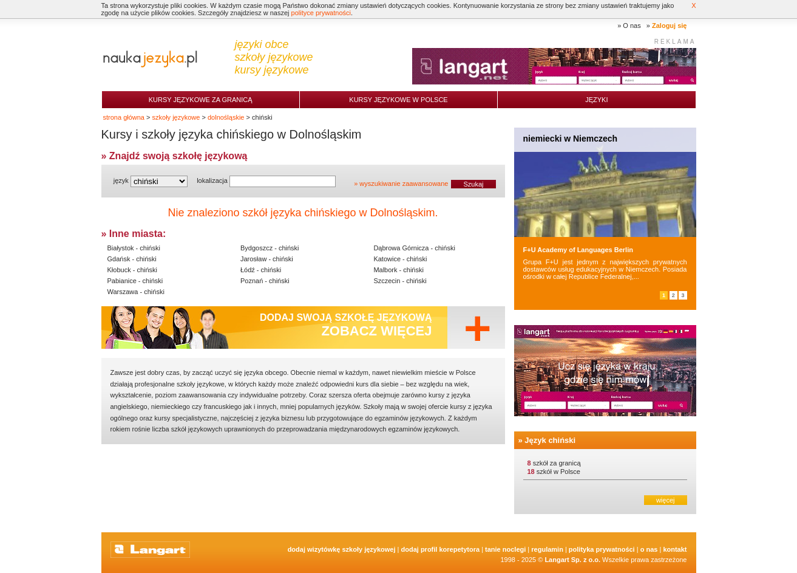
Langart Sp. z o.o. (572, 559)
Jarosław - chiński (266, 258)
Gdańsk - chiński (132, 258)
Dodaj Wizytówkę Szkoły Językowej (342, 549)
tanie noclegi (505, 549)
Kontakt (675, 549)
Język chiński (549, 440)
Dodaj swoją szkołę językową (346, 325)
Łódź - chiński (260, 269)
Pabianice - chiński (135, 280)
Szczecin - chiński (399, 280)
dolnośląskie (226, 117)
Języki (596, 99)
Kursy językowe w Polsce (398, 99)
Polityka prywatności (602, 549)
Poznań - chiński (265, 280)
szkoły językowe (176, 117)
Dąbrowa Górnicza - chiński (414, 248)
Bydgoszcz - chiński (269, 248)
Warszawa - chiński (135, 291)
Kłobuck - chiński (132, 269)
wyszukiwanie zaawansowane (403, 183)
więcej (665, 500)
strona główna (124, 117)
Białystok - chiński (133, 248)
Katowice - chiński (400, 258)
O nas (631, 25)
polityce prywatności (321, 12)
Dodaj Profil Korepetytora (440, 549)
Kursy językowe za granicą (201, 99)
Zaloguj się (669, 25)
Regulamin (547, 549)
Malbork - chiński (398, 269)
